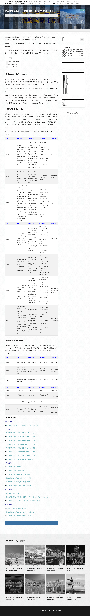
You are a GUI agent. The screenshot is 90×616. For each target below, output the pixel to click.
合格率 (48, 3)
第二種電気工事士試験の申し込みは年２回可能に (20, 485)
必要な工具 (67, 1)
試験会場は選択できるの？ (13, 62)
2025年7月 (64, 76)
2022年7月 (64, 86)
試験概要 (36, 1)
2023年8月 (64, 80)
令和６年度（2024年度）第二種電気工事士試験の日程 (72, 56)
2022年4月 (64, 89)
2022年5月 (64, 88)
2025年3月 (64, 77)
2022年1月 (64, 92)
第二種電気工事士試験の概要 (14, 467)
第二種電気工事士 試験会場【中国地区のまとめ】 (20, 451)
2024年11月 (65, 78)
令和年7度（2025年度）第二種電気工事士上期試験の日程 (72, 52)
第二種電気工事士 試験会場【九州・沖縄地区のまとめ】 (22, 459)
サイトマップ (60, 3)
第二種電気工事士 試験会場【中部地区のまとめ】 (20, 440)
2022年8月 (64, 85)
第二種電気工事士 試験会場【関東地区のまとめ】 (20, 436)
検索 (63, 37)
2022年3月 (64, 90)
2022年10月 (65, 84)
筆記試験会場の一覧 (11, 64)
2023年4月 (64, 81)
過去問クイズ (65, 105)
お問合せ (78, 3)
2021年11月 (65, 93)
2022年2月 (64, 91)
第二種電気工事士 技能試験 (15, 16)
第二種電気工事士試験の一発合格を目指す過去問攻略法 (16, 2)
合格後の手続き (76, 1)
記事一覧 (27, 14)
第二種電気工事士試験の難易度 (15, 470)
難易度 (40, 1)
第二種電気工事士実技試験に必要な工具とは (19, 516)
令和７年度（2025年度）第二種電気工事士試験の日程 (72, 54)
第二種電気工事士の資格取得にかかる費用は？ (19, 474)
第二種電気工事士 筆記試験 (27, 16)
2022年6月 (64, 87)
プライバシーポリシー (70, 3)
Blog (43, 3)
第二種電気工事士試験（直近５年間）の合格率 (19, 478)
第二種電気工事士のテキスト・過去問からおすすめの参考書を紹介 (25, 500)
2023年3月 (64, 82)
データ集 (53, 3)
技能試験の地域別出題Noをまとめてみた (17, 508)
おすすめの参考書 (60, 1)
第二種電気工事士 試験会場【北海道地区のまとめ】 (21, 433)
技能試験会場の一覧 (11, 67)
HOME (7, 30)
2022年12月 (65, 83)
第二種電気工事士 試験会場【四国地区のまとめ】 (20, 455)
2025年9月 (64, 75)
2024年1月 (64, 79)
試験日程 (31, 3)
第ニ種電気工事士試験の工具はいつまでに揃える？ (20, 512)
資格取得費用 (37, 3)
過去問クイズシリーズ (49, 1)
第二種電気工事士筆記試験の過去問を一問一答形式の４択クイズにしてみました (29, 497)
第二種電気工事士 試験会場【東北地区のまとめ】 (26, 30)
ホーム (30, 1)
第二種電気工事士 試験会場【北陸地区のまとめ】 (20, 444)
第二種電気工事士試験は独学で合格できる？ (19, 482)
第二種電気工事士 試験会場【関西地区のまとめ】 (20, 448)
